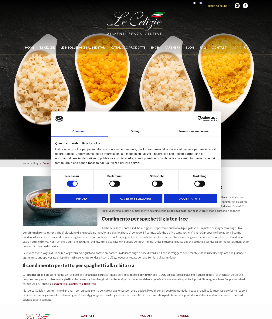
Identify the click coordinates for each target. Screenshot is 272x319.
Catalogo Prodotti (128, 48)
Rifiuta (81, 198)
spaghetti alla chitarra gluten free (74, 283)
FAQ (203, 48)
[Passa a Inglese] (200, 3)
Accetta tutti (190, 198)
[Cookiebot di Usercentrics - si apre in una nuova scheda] (200, 119)
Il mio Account (217, 5)
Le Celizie (47, 48)
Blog (190, 48)
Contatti (219, 48)
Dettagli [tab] (136, 131)
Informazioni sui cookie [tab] (193, 131)
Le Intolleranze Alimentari (83, 48)
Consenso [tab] (79, 131)
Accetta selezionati (136, 198)
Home (29, 48)
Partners (172, 48)
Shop (155, 48)
